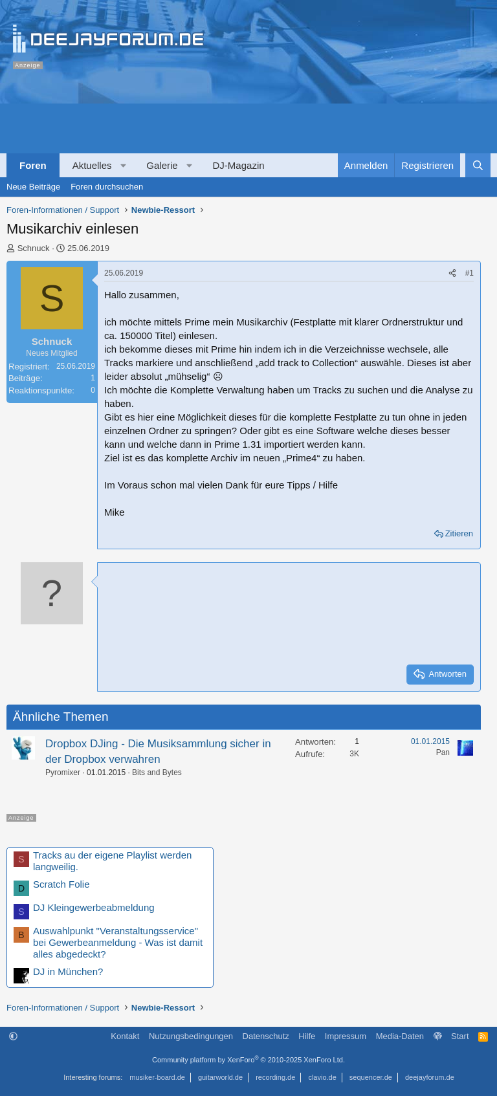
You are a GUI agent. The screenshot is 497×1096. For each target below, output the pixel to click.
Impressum (345, 1036)
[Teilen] (452, 273)
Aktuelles (92, 165)
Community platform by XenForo (248, 1060)
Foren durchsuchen (107, 187)
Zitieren (459, 533)
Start (460, 1036)
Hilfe (306, 1036)
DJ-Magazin (239, 165)
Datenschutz (266, 1036)
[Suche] (478, 165)
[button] (123, 165)
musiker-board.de (157, 1077)
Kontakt (125, 1036)
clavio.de (322, 1077)
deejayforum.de (429, 1077)
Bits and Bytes (157, 772)
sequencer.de (370, 1077)
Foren (33, 165)
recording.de (275, 1077)
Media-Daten (400, 1036)
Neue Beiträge (33, 187)
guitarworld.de (220, 1077)
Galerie (161, 165)
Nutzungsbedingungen (191, 1036)
